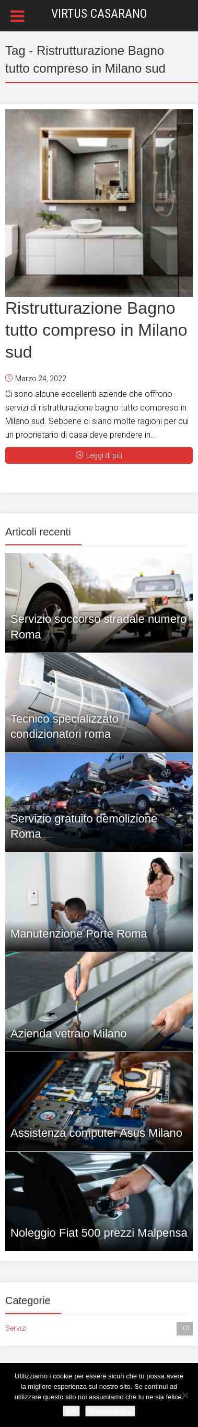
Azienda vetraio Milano (68, 1033)
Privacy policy (110, 1411)
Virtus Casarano (99, 13)
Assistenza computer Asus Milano (96, 1132)
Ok (71, 1411)
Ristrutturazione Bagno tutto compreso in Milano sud (96, 330)
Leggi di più (99, 455)
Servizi (99, 1328)
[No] (185, 1395)
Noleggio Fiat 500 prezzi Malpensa (99, 1232)
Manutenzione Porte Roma (78, 933)
